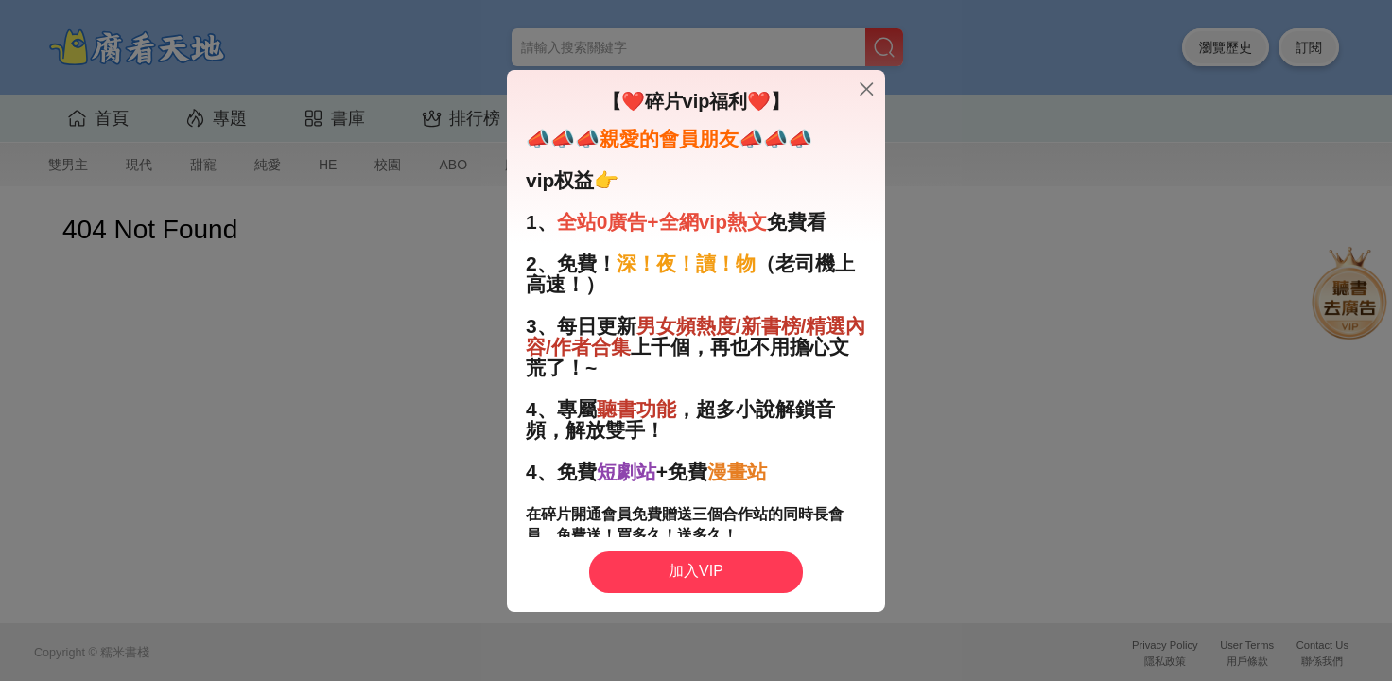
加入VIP (696, 571)
